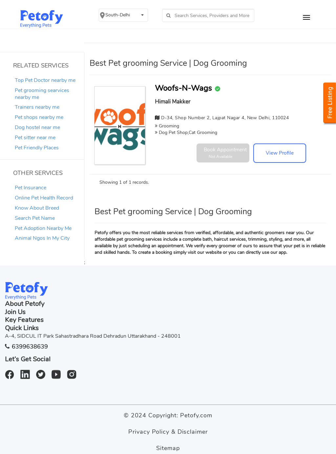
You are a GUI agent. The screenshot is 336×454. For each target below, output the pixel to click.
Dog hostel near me (37, 127)
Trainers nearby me (37, 107)
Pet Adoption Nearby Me (43, 228)
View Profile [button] (280, 152)
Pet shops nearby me (39, 117)
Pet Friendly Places (37, 147)
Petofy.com (196, 415)
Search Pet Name (35, 218)
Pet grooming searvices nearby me (42, 94)
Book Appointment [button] (225, 152)
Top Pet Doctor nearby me (45, 80)
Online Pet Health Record (44, 197)
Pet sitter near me (35, 137)
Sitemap (167, 448)
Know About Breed (37, 208)
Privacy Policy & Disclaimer (167, 432)
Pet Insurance (30, 187)
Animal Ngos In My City (42, 238)
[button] (123, 15)
